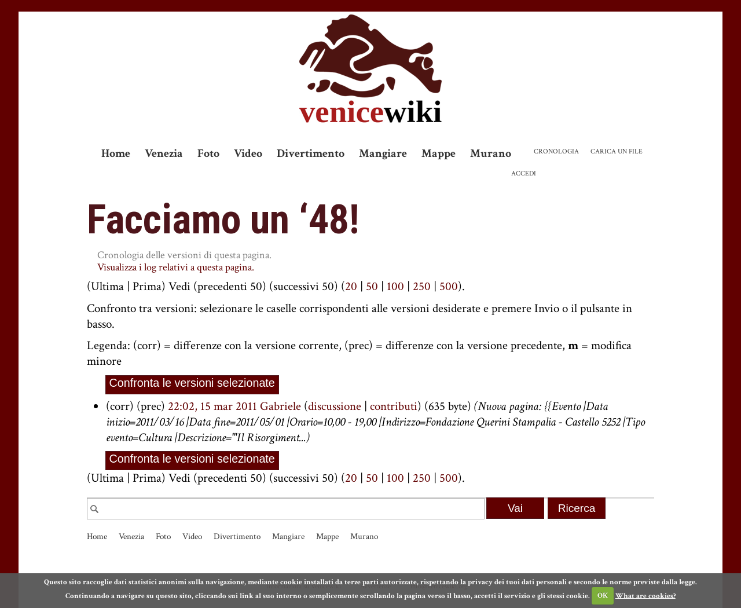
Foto (208, 153)
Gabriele (280, 406)
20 (351, 286)
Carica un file (616, 151)
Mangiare (383, 153)
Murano (490, 153)
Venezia (164, 153)
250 (422, 286)
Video (248, 153)
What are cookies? (645, 595)
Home (115, 153)
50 (372, 286)
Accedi (523, 173)
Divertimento (310, 153)
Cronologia (556, 151)
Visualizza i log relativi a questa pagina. (175, 267)
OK (602, 595)
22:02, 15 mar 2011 (212, 406)
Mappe (438, 153)
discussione (334, 406)
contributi (393, 406)
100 (395, 286)
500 (448, 286)
